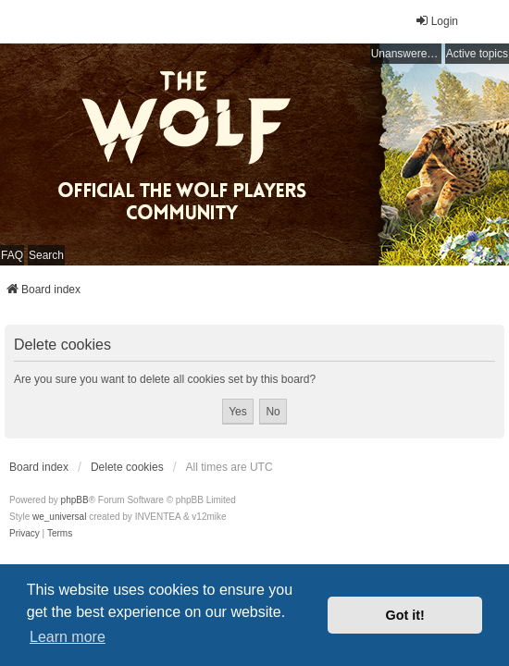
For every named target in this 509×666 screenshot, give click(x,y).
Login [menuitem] (436, 21)
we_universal (59, 517)
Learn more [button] (68, 637)
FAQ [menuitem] (12, 255)
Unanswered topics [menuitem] (406, 53)
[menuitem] (24, 533)
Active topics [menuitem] (477, 53)
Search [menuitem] (46, 255)
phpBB (75, 500)
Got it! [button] (405, 615)
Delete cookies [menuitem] (127, 467)
